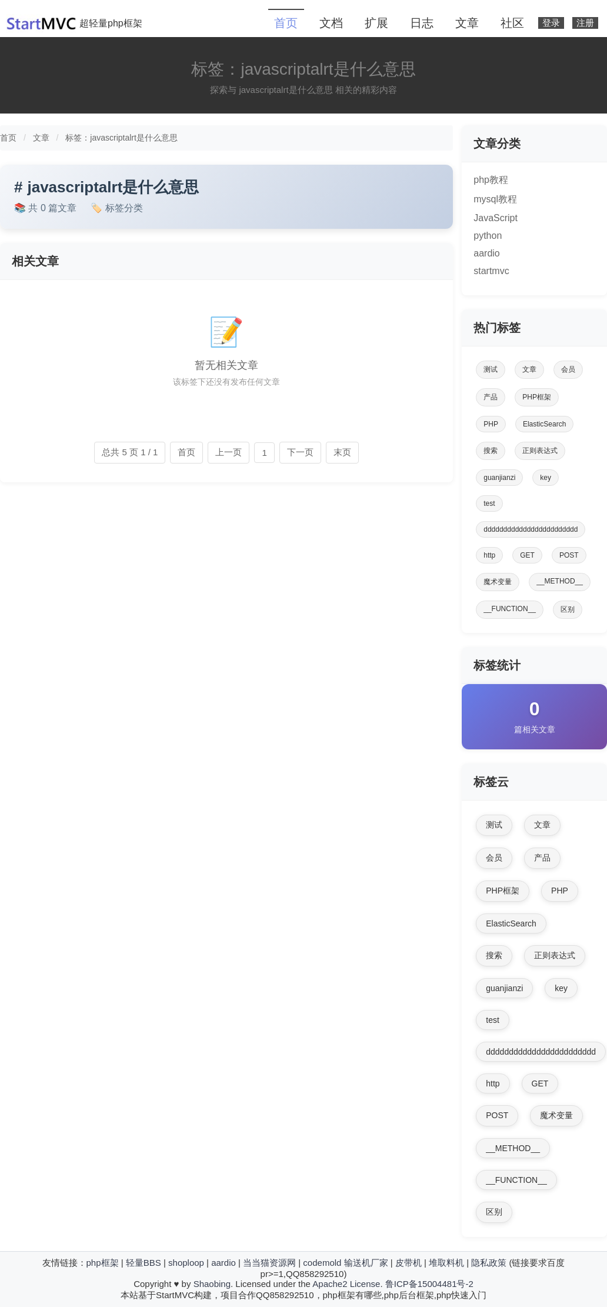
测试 (490, 369)
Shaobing (212, 1284)
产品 (490, 397)
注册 (585, 23)
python (487, 236)
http (489, 555)
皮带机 (408, 1263)
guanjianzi (499, 478)
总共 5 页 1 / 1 (130, 452)
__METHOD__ (559, 581)
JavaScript (495, 218)
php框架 (102, 1263)
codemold (322, 1263)
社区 (512, 22)
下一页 (300, 452)
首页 (286, 22)
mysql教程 (495, 199)
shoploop (186, 1263)
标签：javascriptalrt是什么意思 (121, 137)
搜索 (490, 450)
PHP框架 (536, 397)
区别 (568, 609)
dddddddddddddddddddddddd (530, 529)
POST (569, 555)
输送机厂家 (366, 1263)
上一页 (228, 452)
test (489, 503)
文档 (331, 22)
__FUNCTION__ (509, 609)
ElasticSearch (544, 424)
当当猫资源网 (269, 1263)
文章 (467, 22)
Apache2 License (346, 1284)
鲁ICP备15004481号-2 (429, 1284)
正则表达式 (540, 450)
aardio (486, 253)
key (545, 478)
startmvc (491, 271)
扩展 (376, 22)
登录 (551, 23)
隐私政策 (488, 1263)
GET (527, 555)
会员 (568, 369)
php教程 (490, 180)
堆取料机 (446, 1263)
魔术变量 (497, 582)
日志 (421, 22)
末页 (342, 452)
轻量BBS (143, 1263)
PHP (490, 424)
